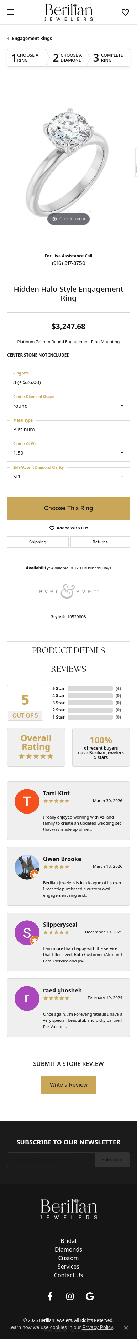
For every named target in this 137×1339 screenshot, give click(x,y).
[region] (68, 165)
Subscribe (112, 1159)
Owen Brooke (62, 859)
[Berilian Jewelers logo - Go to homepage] (68, 12)
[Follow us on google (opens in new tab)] (90, 1296)
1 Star (58, 717)
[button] (125, 12)
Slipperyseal (60, 924)
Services (68, 1266)
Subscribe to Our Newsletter (68, 1142)
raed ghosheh (62, 990)
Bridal (68, 1241)
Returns (100, 542)
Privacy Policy (31, 1308)
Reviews (68, 669)
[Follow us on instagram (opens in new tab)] (70, 1296)
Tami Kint (56, 793)
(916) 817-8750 (68, 263)
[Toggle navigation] (9, 12)
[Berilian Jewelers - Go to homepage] (68, 1209)
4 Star (58, 696)
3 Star (58, 703)
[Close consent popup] (126, 1327)
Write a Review (69, 1085)
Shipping (37, 542)
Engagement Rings (32, 38)
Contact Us (68, 1275)
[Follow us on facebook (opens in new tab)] (50, 1296)
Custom (68, 1258)
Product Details (68, 651)
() (118, 688)
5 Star (58, 688)
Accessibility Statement (97, 1308)
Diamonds (68, 1249)
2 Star (58, 710)
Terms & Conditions (60, 1308)
